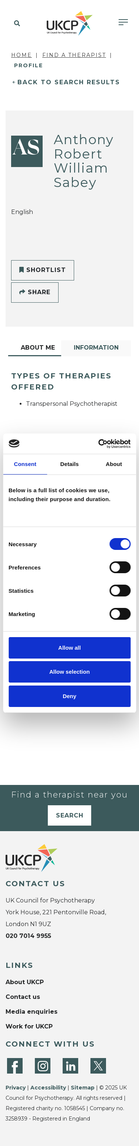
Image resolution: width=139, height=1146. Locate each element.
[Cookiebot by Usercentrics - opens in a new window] (98, 444)
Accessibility (48, 1087)
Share (34, 292)
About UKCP (25, 982)
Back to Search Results (68, 82)
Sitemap (83, 1087)
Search (69, 815)
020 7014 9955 (28, 935)
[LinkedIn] (70, 1066)
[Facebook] (15, 1066)
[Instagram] (42, 1066)
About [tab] (114, 464)
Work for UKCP (29, 1026)
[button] (15, 24)
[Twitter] (98, 1066)
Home (21, 55)
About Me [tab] (38, 347)
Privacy (16, 1087)
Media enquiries (31, 1011)
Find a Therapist (74, 55)
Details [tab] (69, 464)
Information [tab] (96, 347)
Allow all (69, 648)
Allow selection (69, 672)
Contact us (23, 996)
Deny (69, 696)
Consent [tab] (25, 464)
